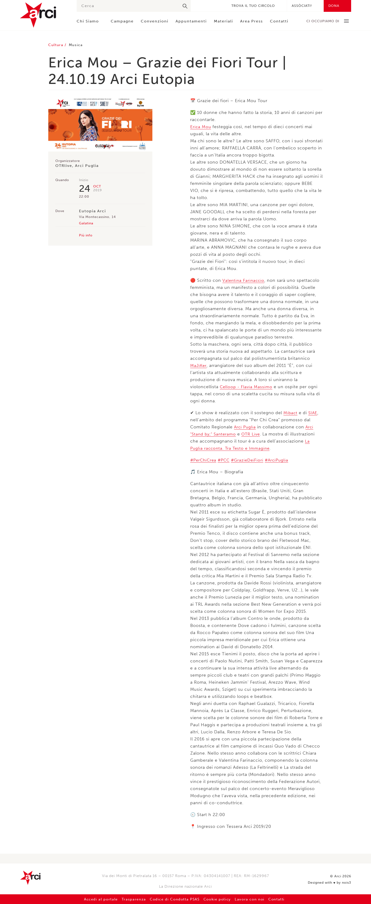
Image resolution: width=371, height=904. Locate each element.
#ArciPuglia (280, 460)
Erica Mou (201, 126)
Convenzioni (154, 21)
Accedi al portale (93, 899)
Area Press (251, 21)
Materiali (223, 21)
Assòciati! (302, 6)
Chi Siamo (88, 21)
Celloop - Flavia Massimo (247, 386)
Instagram (212, 6)
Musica (78, 45)
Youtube (220, 6)
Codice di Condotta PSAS (173, 899)
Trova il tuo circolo (253, 6)
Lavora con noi (255, 899)
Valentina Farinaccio (244, 280)
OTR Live (253, 434)
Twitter (205, 6)
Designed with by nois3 (329, 882)
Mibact (290, 412)
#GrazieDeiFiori (250, 460)
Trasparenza (129, 899)
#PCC (225, 460)
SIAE (313, 412)
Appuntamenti (191, 21)
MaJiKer (198, 365)
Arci (43, 15)
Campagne (122, 21)
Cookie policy (220, 899)
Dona (333, 6)
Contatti (279, 21)
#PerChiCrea (204, 460)
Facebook (198, 6)
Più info (86, 235)
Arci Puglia (245, 427)
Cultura (57, 45)
